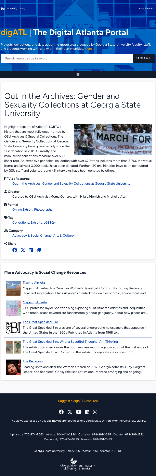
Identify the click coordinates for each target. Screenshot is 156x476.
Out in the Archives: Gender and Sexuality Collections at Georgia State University (71, 183)
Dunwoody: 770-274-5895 (61, 439)
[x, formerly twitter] (23, 250)
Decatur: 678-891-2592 (128, 434)
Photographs (43, 209)
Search (144, 58)
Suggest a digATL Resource (78, 401)
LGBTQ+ (49, 222)
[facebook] (14, 250)
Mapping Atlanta (35, 302)
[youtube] (78, 412)
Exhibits (36, 222)
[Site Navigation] (78, 74)
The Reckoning (33, 361)
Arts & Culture (63, 235)
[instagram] (95, 412)
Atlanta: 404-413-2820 (61, 434)
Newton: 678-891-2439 (96, 439)
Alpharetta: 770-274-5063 (27, 434)
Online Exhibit (22, 209)
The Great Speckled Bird (40, 322)
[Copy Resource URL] (39, 250)
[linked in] (31, 250)
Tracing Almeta (34, 282)
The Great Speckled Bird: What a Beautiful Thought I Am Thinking (70, 342)
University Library (13, 8)
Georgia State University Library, (54, 451)
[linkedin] (87, 412)
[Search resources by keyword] (67, 58)
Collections (20, 222)
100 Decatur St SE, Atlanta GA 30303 (98, 451)
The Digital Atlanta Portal (64, 32)
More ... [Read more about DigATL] (89, 49)
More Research (147, 8)
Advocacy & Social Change (32, 235)
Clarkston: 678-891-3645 (94, 434)
